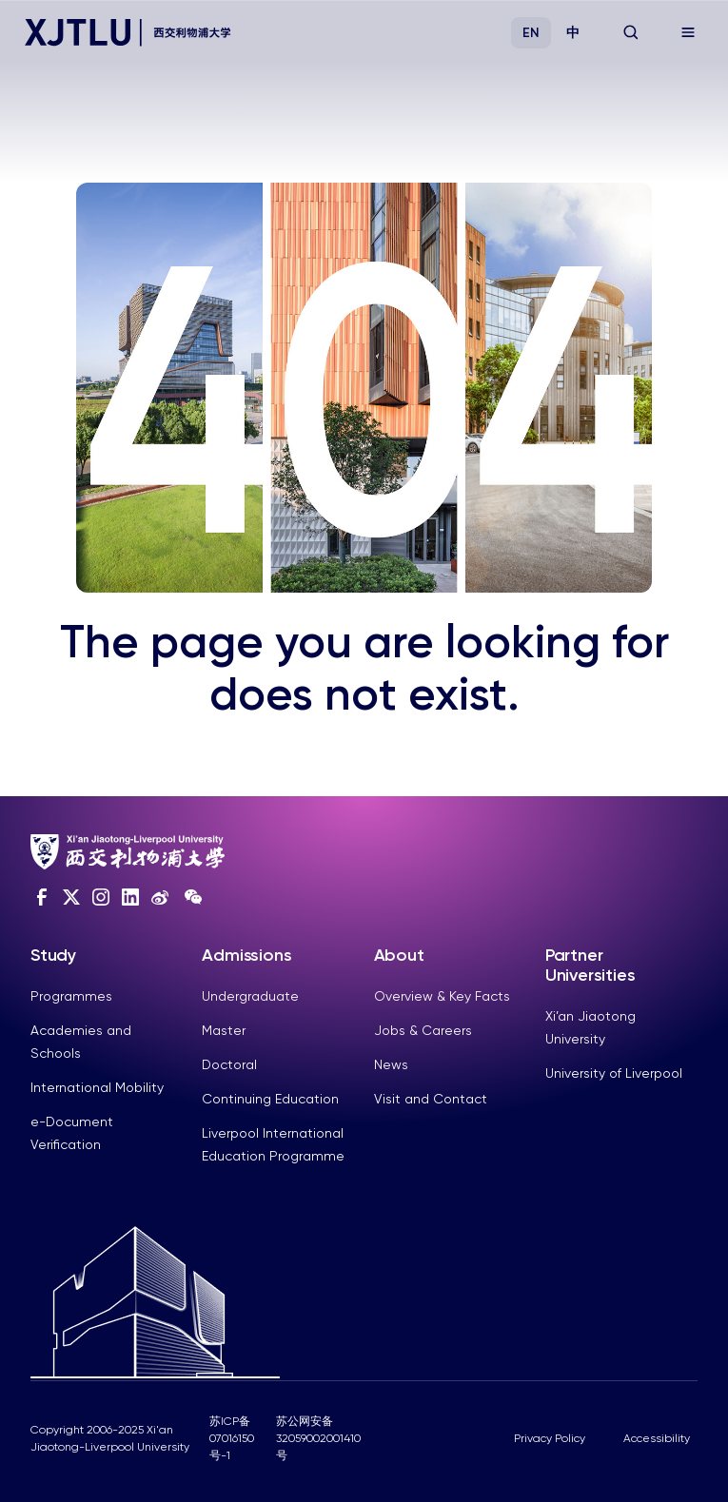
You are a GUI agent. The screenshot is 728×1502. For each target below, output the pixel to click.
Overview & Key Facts (442, 996)
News (391, 1064)
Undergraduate (250, 996)
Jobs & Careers (423, 1030)
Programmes (71, 996)
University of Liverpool (613, 1073)
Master (224, 1030)
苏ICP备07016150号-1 (231, 1438)
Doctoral (229, 1064)
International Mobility (97, 1087)
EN (531, 33)
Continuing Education (270, 1098)
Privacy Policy (549, 1438)
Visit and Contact (430, 1098)
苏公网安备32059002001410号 (318, 1438)
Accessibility (656, 1438)
